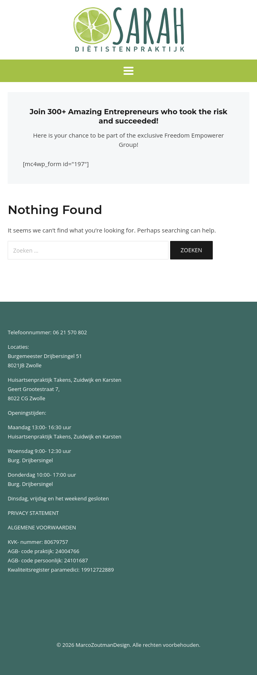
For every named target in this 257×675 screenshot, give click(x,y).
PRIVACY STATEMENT (33, 513)
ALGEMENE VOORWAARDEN (42, 527)
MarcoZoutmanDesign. (103, 644)
